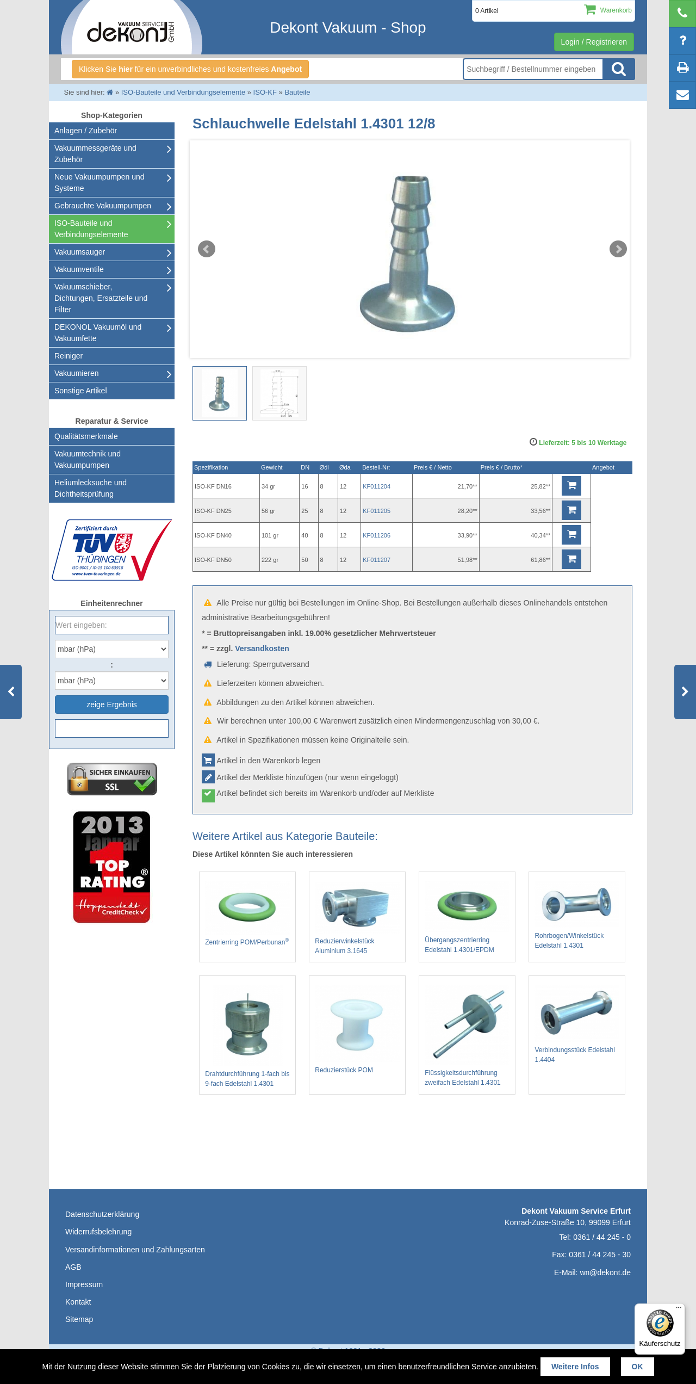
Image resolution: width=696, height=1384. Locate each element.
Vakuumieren (76, 373)
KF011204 (376, 486)
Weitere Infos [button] (575, 1366)
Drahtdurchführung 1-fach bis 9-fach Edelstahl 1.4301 (247, 1036)
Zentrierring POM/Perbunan (247, 913)
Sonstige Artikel (80, 390)
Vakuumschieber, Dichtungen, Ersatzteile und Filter (100, 298)
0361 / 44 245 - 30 (600, 1254)
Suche (618, 69)
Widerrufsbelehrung (98, 1231)
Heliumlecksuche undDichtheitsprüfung (90, 488)
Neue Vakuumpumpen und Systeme (99, 182)
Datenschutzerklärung (102, 1214)
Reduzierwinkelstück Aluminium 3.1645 (357, 918)
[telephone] (682, 13)
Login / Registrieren (594, 42)
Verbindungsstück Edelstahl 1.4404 (577, 1024)
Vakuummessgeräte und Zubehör (95, 154)
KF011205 (376, 511)
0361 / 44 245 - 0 (602, 1237)
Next (618, 249)
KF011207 (376, 560)
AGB (73, 1267)
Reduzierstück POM (357, 1029)
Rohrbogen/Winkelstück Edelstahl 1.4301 (577, 915)
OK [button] (637, 1366)
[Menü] (678, 1310)
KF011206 (376, 535)
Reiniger (68, 355)
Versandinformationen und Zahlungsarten (135, 1249)
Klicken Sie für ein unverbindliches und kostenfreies (190, 69)
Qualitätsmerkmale (86, 436)
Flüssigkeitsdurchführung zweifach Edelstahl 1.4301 (467, 1035)
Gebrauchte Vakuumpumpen (102, 205)
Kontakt (78, 1302)
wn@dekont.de (605, 1272)
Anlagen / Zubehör (85, 130)
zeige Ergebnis (111, 704)
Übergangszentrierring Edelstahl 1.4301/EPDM (467, 917)
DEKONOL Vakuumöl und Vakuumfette (97, 333)
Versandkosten (262, 648)
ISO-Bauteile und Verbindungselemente (91, 229)
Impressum (84, 1284)
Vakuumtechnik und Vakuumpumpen (87, 459)
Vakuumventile (79, 269)
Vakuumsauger (79, 252)
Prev (206, 249)
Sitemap (79, 1319)
